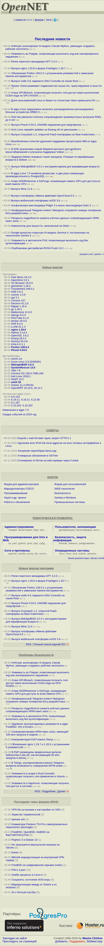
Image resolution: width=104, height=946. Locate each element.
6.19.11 (15, 399)
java (29, 543)
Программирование (15, 493)
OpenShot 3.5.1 (20, 280)
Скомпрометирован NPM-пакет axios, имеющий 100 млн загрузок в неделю (37, 733)
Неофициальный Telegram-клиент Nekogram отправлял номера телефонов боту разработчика (35, 700)
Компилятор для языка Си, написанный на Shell (40, 225)
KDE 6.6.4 (17, 291)
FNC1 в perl (18, 869)
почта (42, 553)
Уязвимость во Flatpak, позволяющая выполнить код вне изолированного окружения (37, 674)
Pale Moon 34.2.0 (21, 277)
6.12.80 (35, 399)
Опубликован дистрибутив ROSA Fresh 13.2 (37, 248)
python (22, 543)
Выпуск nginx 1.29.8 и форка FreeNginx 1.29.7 (38, 68)
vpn (42, 529)
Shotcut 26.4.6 (19, 341)
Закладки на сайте (15, 938)
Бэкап (14, 852)
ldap (35, 529)
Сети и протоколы (17, 550)
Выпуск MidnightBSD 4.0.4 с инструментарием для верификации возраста (55, 166)
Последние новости (52, 39)
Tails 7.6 (15, 370)
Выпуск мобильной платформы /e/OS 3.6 (35, 200)
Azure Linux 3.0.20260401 (26, 361)
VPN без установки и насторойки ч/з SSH (36, 809)
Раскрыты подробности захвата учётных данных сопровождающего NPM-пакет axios (37, 710)
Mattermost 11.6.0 (21, 312)
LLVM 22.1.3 (18, 326)
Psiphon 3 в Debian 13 (24, 839)
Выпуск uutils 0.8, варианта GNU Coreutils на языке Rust (45, 81)
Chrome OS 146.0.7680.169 (27, 373)
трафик (12, 529)
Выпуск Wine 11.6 (21, 188)
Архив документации (78, 558)
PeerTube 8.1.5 (20, 317)
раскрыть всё (86, 254)
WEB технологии (64, 488)
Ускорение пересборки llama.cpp (37, 450)
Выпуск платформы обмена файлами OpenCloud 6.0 (43, 195)
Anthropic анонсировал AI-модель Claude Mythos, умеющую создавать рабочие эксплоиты (35, 664)
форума (44, 801)
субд (42, 543)
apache (12, 553)
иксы (96, 529)
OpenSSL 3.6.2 (20, 335)
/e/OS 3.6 (16, 358)
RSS (28, 644)
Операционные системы (72, 550)
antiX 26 (16, 382)
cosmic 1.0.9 (18, 294)
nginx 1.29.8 (18, 329)
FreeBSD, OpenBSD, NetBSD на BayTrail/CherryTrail (27, 833)
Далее (63, 791)
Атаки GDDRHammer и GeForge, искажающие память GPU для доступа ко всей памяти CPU (36, 692)
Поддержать (77, 941)
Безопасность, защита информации (69, 539)
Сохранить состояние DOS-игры (30, 879)
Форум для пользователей (70, 484)
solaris (82, 553)
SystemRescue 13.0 (23, 367)
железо (91, 553)
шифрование (87, 543)
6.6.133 (15, 396)
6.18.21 (25, 399)
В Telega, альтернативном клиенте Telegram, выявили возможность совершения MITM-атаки (35, 764)
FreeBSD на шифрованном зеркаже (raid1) (36, 865)
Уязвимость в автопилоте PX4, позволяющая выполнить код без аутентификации (35, 717)
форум (39, 19)
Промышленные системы (70, 502)
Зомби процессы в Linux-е (27, 874)
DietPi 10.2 (17, 379)
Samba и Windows (65, 497)
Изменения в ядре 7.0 (16, 409)
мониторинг (25, 529)
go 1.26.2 (16, 309)
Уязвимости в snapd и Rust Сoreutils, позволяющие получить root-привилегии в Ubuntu (35, 775)
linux (68, 553)
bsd (75, 553)
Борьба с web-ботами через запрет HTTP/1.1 (44, 438)
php (35, 543)
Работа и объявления (17, 502)
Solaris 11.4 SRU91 (22, 385)
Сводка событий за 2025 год (19, 414)
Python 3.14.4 (19, 332)
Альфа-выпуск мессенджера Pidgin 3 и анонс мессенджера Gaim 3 (51, 205)
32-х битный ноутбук (23, 892)
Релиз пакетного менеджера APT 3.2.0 (34, 61)
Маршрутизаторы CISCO (19, 488)
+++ (29, 19)
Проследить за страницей (20, 941)
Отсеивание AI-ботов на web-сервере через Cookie (48, 460)
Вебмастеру (95, 941)
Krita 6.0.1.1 (18, 344)
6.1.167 (15, 402)
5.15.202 (16, 405)
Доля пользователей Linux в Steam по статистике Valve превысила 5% (53, 100)
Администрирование (19, 526)
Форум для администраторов (21, 484)
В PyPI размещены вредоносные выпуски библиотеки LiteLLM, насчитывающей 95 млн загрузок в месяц (33, 755)
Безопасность (63, 493)
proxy (30, 553)
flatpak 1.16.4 (18, 306)
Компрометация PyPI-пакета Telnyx (32, 739)
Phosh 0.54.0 (19, 350)
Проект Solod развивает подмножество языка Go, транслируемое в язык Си (56, 85)
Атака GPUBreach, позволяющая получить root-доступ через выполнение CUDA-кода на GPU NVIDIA (37, 683)
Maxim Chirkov (93, 938)
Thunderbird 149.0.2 (22, 288)
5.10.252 (28, 405)
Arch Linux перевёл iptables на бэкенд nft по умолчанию (44, 129)
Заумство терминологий (25, 814)
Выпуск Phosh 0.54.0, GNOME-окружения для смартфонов (46, 124)
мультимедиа (84, 529)
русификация (67, 529)
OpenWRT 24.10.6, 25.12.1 (27, 387)
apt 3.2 (15, 297)
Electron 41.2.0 (19, 303)
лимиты (73, 543)
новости (20, 19)
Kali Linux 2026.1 (21, 376)
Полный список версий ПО (51, 644)
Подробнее (48, 791)
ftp (36, 553)
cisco (62, 553)
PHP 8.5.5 (17, 323)
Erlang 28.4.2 (18, 338)
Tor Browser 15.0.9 (22, 283)
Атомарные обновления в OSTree (38, 455)
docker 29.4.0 (19, 320)
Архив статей (97, 558)
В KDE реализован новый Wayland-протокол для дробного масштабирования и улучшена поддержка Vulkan (43, 150)
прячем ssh (18, 819)
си (9, 543)
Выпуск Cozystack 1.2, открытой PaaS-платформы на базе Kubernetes (53, 134)
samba (22, 553)
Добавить (61, 941)
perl (15, 543)
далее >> (99, 254)
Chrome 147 (18, 300)
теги (48, 19)
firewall (63, 543)
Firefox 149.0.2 (20, 347)
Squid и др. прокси (15, 497)
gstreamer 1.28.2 (21, 285)
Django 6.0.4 (18, 315)
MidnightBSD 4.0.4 (22, 364)
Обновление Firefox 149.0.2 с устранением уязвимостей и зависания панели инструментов (34, 589)
